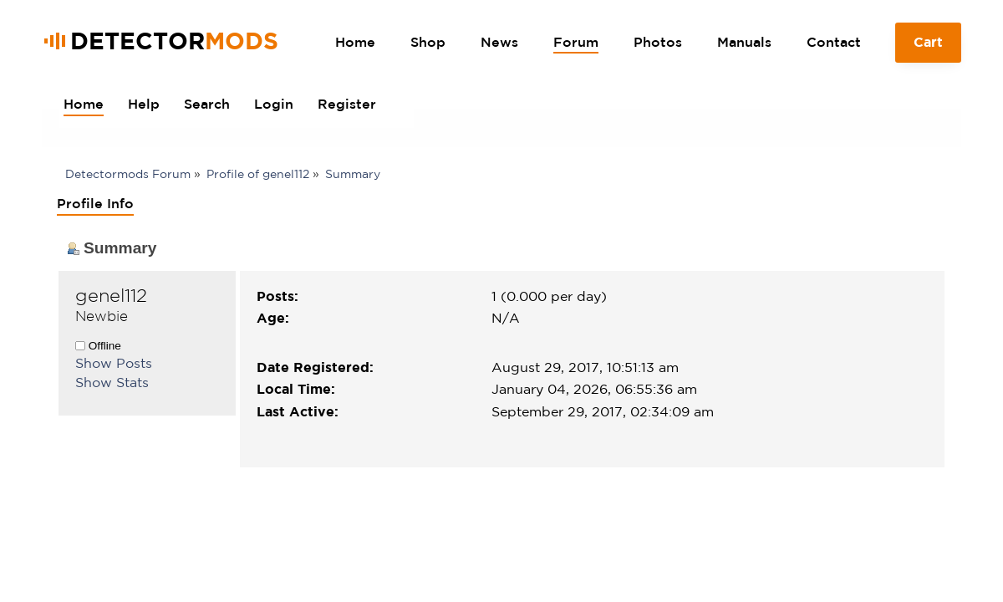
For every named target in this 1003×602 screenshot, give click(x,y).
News (499, 41)
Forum (575, 41)
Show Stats (112, 382)
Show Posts (113, 362)
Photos (658, 41)
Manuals (744, 41)
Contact (834, 41)
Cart (929, 48)
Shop (427, 41)
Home (355, 41)
